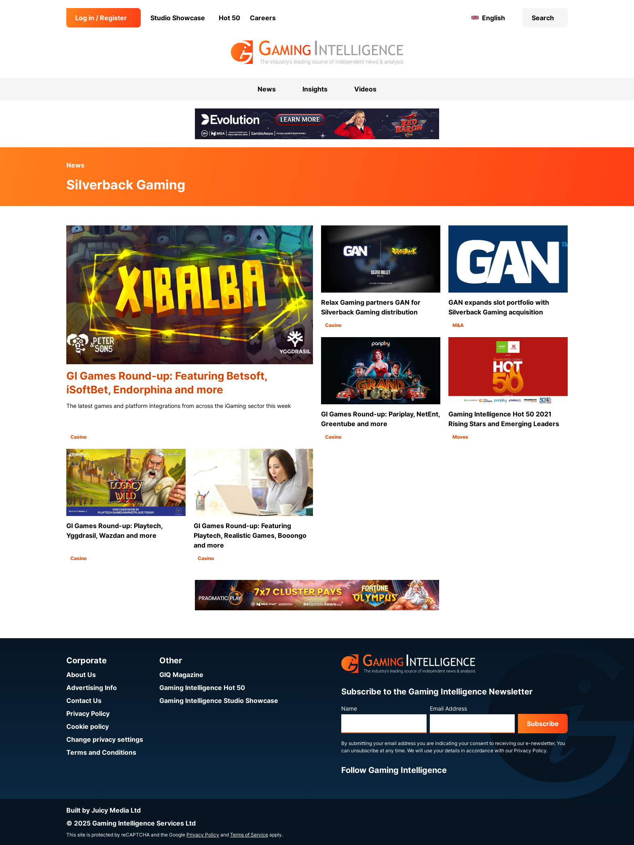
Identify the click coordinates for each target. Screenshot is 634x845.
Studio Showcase (177, 18)
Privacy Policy (88, 713)
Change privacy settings (104, 739)
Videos (365, 89)
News (75, 165)
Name (349, 708)
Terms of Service (249, 835)
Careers (263, 18)
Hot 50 (229, 18)
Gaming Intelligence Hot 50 (202, 688)
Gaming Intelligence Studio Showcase (218, 700)
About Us (81, 675)
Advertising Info (91, 688)
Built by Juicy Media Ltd (103, 810)
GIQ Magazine (181, 675)
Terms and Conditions (101, 752)
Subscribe (543, 724)
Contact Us (83, 700)
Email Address (448, 708)
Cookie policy (87, 726)
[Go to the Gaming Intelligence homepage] (317, 52)
